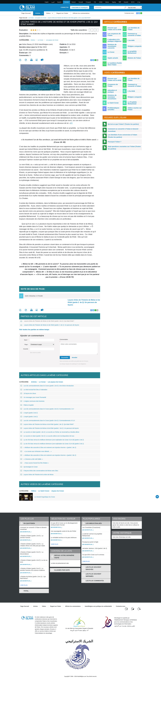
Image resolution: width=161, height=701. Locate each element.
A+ (97, 30)
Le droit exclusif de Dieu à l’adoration (33, 389)
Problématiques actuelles (113, 108)
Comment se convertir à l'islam (134, 34)
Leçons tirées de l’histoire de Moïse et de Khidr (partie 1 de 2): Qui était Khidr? (47, 321)
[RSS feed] (139, 609)
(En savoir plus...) (25, 531)
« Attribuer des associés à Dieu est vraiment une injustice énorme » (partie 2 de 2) (48, 455)
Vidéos (48, 13)
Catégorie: (24, 40)
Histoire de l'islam (134, 58)
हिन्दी (120, 2)
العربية (52, 2)
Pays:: (26, 344)
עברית (138, 2)
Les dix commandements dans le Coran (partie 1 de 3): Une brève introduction (47, 386)
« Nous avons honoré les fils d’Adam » (34, 463)
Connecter (65, 7)
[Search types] (135, 7)
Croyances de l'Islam (113, 85)
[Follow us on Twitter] (133, 609)
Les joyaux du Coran (40, 18)
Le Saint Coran (43, 491)
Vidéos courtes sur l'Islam (135, 108)
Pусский (81, 2)
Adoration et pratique (112, 91)
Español (59, 2)
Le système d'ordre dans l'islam (115, 64)
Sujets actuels (113, 58)
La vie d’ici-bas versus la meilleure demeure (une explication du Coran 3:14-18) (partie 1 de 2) (52, 440)
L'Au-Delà (131, 91)
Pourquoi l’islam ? (114, 142)
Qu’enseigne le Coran (29, 467)
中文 (95, 2)
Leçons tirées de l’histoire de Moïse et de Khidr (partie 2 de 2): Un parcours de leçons (84, 302)
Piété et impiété (27, 405)
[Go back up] (157, 496)
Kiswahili (126, 2)
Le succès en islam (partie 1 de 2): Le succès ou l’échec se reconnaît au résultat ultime (49, 432)
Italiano (107, 2)
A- (90, 30)
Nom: (26, 340)
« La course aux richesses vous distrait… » (36, 451)
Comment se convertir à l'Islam (134, 85)
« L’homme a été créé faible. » (31, 459)
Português (88, 2)
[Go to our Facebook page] (126, 609)
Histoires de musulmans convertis (112, 46)
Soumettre (64, 357)
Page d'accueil (26, 13)
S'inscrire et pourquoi (80, 7)
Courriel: (25, 349)
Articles (37, 13)
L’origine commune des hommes (32, 401)
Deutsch (74, 2)
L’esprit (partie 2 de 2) (29, 413)
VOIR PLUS (23, 585)
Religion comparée (135, 46)
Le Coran (31, 18)
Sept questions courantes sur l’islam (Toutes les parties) (124, 148)
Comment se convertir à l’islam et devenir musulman (123, 130)
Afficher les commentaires (81, 13)
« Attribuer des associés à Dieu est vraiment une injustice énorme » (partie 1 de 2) (48, 447)
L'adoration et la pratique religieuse (114, 40)
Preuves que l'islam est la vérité (114, 28)
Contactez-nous (129, 13)
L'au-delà (131, 40)
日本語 (100, 2)
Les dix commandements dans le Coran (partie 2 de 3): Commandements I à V (47, 409)
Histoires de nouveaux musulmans (112, 97)
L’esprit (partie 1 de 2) (29, 416)
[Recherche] (125, 7)
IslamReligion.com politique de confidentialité (98, 606)
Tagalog (114, 2)
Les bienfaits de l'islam (133, 28)
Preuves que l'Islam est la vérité (114, 79)
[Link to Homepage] (27, 7)
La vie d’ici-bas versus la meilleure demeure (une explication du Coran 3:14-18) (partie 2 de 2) (52, 443)
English (47, 2)
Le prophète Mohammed (132, 52)
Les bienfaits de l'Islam (133, 79)
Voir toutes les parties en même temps (34, 329)
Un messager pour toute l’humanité (33, 397)
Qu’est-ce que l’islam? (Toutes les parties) (123, 124)
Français (66, 2)
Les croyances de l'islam (114, 34)
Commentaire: (64, 340)
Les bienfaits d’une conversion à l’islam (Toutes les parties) (122, 136)
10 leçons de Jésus (28, 393)
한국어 (133, 2)
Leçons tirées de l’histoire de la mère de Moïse (36, 474)
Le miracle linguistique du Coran (44, 497)
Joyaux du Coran (57, 491)
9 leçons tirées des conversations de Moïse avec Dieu (39, 470)
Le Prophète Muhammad (132, 103)
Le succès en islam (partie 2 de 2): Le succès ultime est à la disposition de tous (47, 436)
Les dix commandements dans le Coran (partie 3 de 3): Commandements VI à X (47, 420)
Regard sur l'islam (62, 13)
